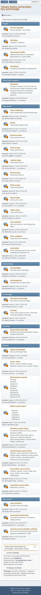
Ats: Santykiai (6, 539)
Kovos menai (15, 361)
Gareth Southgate (7, 218)
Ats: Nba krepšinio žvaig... (9, 481)
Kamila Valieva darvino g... (9, 447)
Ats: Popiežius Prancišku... (9, 258)
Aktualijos (14, 40)
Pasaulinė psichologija (18, 298)
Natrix (13, 539)
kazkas (21, 481)
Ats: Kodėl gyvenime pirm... (10, 306)
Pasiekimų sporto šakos (19, 428)
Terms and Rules (19, 588)
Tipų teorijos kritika (17, 52)
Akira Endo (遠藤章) (8, 156)
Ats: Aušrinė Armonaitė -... (9, 168)
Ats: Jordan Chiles (7, 181)
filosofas (15, 48)
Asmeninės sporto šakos (19, 485)
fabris (21, 358)
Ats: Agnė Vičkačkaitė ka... (9, 402)
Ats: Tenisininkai (6, 493)
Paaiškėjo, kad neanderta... (10, 276)
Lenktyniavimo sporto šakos (21, 451)
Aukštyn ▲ (28, 588)
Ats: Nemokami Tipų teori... (10, 74)
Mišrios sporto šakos (18, 406)
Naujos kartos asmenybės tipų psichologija (16, 7)
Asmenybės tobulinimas (19, 515)
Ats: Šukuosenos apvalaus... (10, 131)
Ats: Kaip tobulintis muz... (9, 525)
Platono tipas (15, 185)
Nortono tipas (15, 173)
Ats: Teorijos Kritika (7, 62)
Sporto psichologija (17, 349)
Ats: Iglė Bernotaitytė (8, 118)
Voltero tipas (15, 210)
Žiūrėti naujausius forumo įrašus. (13, 564)
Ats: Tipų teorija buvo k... (9, 339)
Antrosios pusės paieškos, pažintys (23, 529)
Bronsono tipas (16, 135)
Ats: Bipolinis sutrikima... (9, 320)
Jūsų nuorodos (16, 503)
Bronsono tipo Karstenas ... (10, 465)
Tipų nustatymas (16, 110)
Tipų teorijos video (7, 511)
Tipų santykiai (15, 222)
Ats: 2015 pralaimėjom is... (9, 358)
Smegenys (14, 84)
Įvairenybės (14, 248)
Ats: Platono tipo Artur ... (9, 373)
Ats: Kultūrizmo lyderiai (8, 244)
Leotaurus (17, 36)
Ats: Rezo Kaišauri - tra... (9, 206)
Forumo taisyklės (16, 28)
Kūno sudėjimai (16, 236)
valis (21, 306)
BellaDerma (18, 558)
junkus (19, 244)
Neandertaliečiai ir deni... (9, 288)
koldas (22, 74)
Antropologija (15, 268)
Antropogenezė (16, 280)
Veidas (12, 123)
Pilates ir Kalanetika (7, 424)
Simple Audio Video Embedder (20, 592)
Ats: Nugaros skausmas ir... (10, 100)
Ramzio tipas (15, 197)
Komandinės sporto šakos (20, 469)
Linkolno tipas (15, 160)
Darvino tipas (15, 148)
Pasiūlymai (14, 66)
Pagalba (12, 588)
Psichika (13, 310)
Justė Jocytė (5, 193)
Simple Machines (25, 590)
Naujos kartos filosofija (19, 330)
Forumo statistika (11, 553)
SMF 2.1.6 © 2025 (15, 590)
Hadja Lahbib (6, 143)
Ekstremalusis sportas (18, 377)
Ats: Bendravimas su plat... (10, 232)
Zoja (17, 424)
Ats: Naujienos (6, 48)
